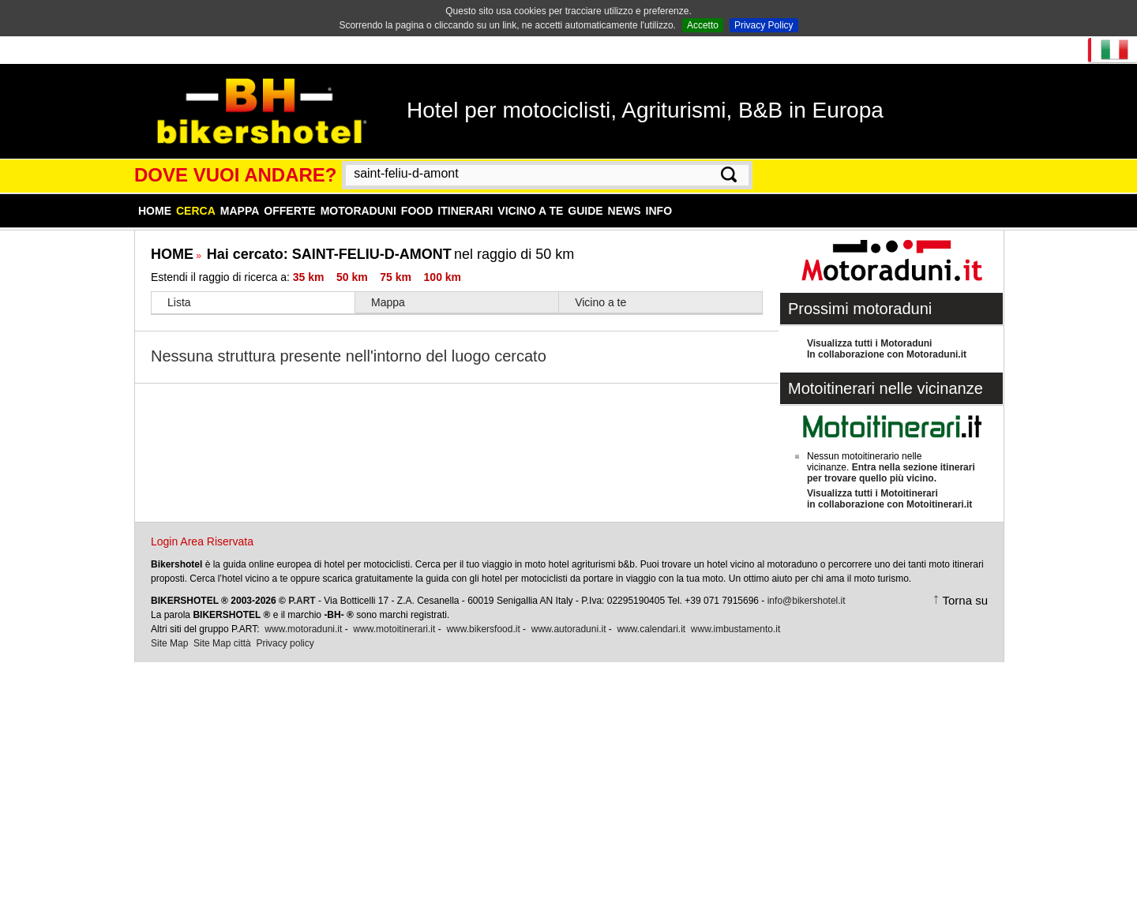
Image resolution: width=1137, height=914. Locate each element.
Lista (179, 302)
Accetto (703, 25)
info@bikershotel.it (806, 600)
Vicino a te (530, 210)
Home (154, 210)
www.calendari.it (651, 629)
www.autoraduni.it (568, 629)
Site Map (169, 643)
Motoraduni (358, 210)
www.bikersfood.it (483, 629)
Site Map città (222, 643)
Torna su (965, 600)
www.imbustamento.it (735, 629)
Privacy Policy (764, 25)
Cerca (196, 210)
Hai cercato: (329, 254)
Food (417, 210)
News (624, 210)
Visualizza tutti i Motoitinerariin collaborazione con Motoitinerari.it (889, 499)
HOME (172, 254)
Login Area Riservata (202, 541)
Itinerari (465, 210)
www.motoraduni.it (303, 629)
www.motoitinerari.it (394, 629)
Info (659, 210)
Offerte (289, 210)
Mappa (240, 210)
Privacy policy (284, 643)
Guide (585, 210)
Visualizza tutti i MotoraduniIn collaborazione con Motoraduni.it (886, 349)
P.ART (301, 600)
